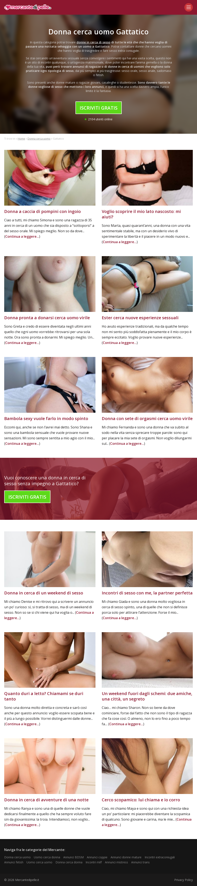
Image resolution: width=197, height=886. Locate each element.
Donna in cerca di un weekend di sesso (43, 593)
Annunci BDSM (73, 857)
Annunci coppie (97, 857)
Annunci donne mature (126, 857)
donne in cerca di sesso (93, 42)
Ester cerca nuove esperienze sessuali (140, 317)
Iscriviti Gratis (99, 108)
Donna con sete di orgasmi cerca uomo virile (147, 418)
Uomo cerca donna (47, 857)
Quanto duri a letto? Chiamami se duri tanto (43, 696)
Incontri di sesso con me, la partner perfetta (147, 593)
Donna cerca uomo (39, 138)
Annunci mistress (116, 862)
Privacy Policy (183, 880)
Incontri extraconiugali (160, 857)
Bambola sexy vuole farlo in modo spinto (46, 418)
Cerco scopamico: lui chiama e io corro (141, 800)
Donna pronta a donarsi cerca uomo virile (47, 317)
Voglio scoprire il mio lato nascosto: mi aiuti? (141, 214)
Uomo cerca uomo (39, 862)
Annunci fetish (13, 862)
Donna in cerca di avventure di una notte (46, 800)
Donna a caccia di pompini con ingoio (42, 211)
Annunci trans (140, 862)
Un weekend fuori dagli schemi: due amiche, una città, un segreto (147, 696)
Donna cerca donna (69, 862)
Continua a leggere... (22, 236)
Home (21, 138)
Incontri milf (94, 862)
